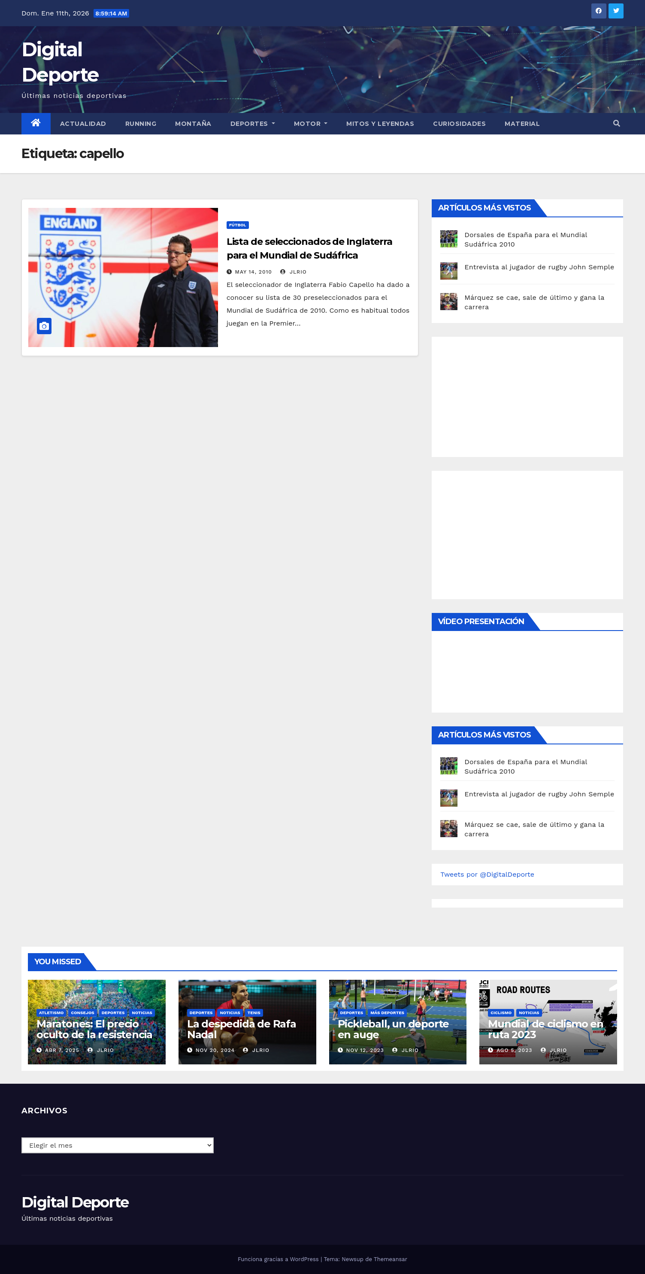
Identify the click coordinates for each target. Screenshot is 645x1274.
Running (141, 124)
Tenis (254, 1012)
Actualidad (83, 124)
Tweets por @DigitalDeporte (487, 874)
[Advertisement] (504, 394)
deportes (113, 1012)
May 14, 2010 (253, 272)
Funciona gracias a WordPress (279, 1259)
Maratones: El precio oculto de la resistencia (94, 1029)
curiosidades (459, 124)
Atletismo (51, 1012)
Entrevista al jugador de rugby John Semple (539, 267)
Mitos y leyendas (380, 124)
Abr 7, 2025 (62, 1050)
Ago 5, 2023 (514, 1050)
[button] (616, 123)
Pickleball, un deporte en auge (393, 1029)
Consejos (82, 1012)
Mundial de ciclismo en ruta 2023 (545, 1029)
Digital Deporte (75, 1202)
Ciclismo (501, 1012)
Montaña (193, 124)
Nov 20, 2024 (215, 1050)
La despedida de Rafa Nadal (241, 1029)
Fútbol (237, 224)
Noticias (142, 1012)
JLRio (293, 272)
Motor (311, 124)
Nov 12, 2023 (365, 1050)
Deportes (252, 124)
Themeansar (390, 1259)
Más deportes (387, 1012)
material (522, 124)
